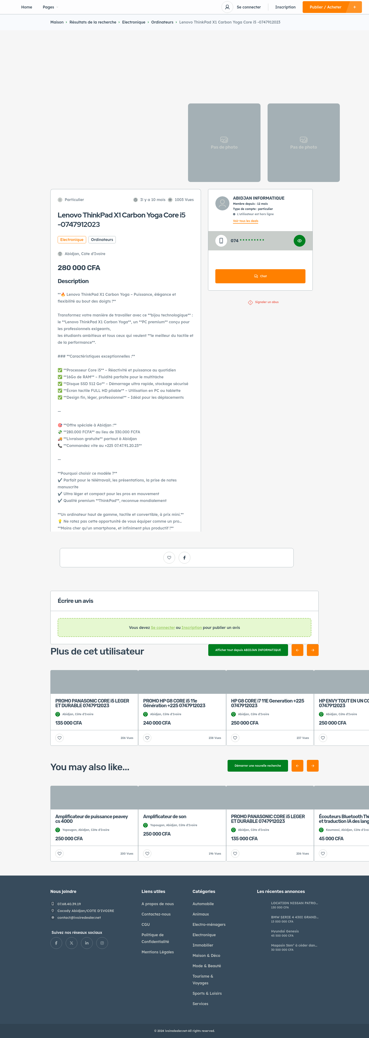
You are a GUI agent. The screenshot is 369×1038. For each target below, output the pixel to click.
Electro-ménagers (209, 924)
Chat (260, 276)
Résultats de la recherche (92, 22)
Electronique (133, 22)
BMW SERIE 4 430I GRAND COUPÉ (293, 917)
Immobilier (203, 945)
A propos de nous (158, 903)
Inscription (285, 7)
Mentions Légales (158, 952)
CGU (146, 924)
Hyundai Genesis (285, 931)
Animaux (201, 914)
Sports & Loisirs (207, 993)
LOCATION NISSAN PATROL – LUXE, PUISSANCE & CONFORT (294, 903)
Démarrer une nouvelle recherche (258, 765)
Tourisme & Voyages (203, 979)
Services (200, 1003)
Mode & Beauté (207, 965)
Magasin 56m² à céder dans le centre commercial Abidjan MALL (294, 945)
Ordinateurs (162, 22)
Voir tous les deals (245, 221)
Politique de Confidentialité (155, 938)
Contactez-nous (156, 914)
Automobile (203, 903)
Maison (57, 22)
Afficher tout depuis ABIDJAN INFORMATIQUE (248, 650)
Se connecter (249, 7)
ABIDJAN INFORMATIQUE (259, 198)
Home (26, 7)
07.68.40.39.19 (69, 904)
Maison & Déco (206, 955)
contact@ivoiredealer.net (79, 917)
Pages (50, 7)
